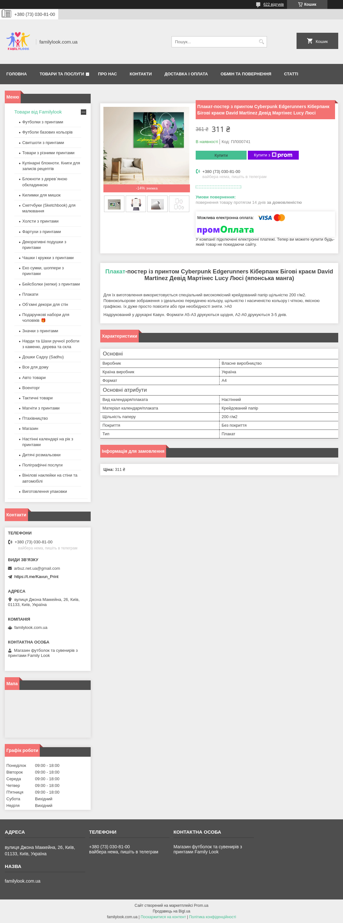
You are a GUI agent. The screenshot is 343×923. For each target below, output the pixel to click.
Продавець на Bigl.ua (171, 911)
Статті (291, 74)
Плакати (30, 294)
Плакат (115, 271)
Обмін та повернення (245, 74)
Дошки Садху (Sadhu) (43, 357)
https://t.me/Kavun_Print (36, 576)
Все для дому (35, 367)
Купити (221, 155)
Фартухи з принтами (41, 231)
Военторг (31, 387)
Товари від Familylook (38, 111)
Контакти (141, 74)
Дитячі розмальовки (41, 454)
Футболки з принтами (42, 122)
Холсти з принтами (40, 221)
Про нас (107, 74)
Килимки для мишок (41, 195)
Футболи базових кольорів (47, 132)
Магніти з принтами (41, 408)
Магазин (30, 428)
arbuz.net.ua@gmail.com (37, 568)
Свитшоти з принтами (43, 142)
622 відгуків (273, 4)
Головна (16, 74)
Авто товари (34, 377)
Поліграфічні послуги (42, 465)
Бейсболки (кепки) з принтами (51, 284)
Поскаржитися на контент (163, 917)
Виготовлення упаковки (44, 491)
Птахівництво (35, 418)
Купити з (273, 155)
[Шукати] (261, 41)
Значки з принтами (40, 330)
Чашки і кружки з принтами (48, 257)
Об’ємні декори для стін (45, 304)
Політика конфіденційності (212, 917)
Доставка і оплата (186, 74)
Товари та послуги (61, 74)
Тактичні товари (37, 398)
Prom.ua (201, 905)
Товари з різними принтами (48, 152)
